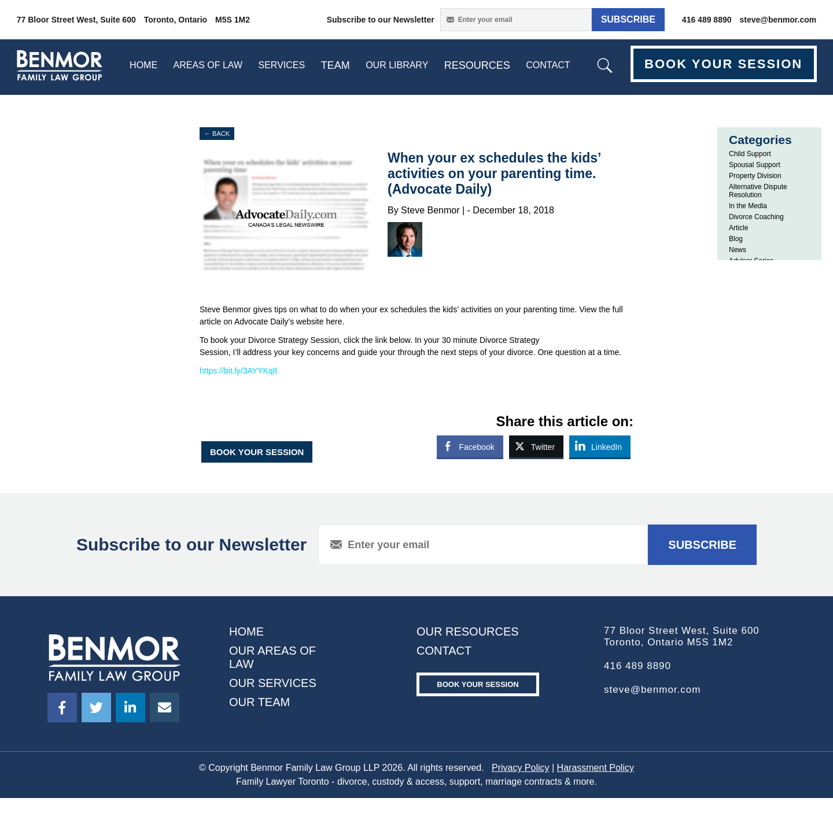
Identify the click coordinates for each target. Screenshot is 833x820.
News (737, 250)
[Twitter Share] (536, 446)
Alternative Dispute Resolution (758, 191)
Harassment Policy (595, 768)
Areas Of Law (208, 65)
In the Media (748, 206)
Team (335, 65)
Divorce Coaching (756, 217)
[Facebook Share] (470, 446)
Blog (736, 239)
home (143, 65)
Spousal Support (754, 165)
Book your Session (477, 684)
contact (548, 65)
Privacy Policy (521, 768)
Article (738, 228)
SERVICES (282, 65)
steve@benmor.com (778, 19)
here (334, 321)
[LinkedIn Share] (600, 446)
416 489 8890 (707, 19)
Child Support (750, 154)
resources (477, 65)
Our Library (397, 65)
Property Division (755, 176)
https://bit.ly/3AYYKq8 (238, 370)
